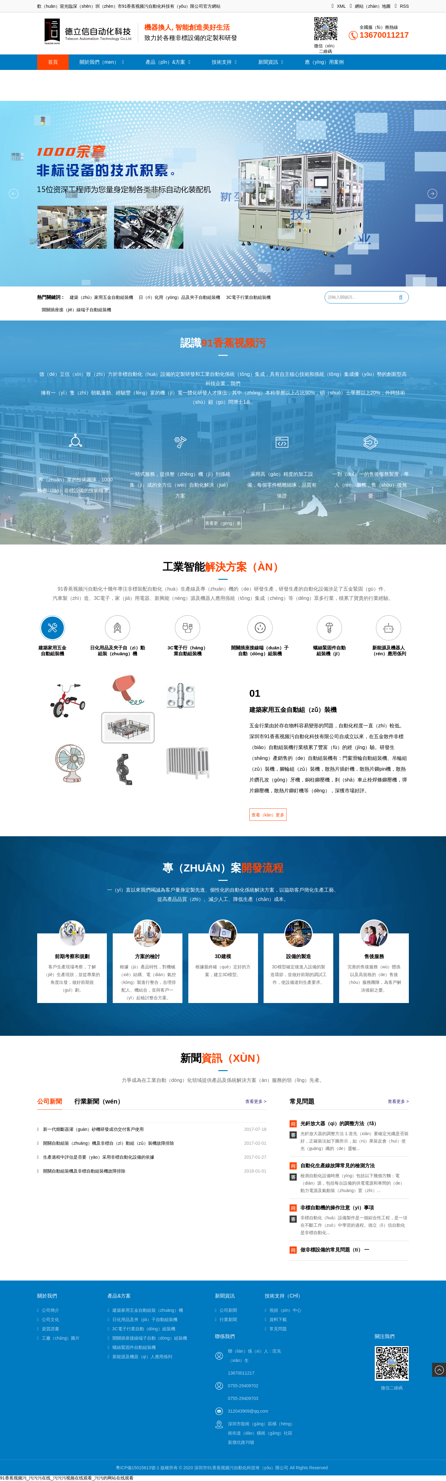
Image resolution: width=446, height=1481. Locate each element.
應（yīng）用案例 (324, 62)
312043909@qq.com (248, 1411)
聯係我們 (225, 1336)
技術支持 (224, 62)
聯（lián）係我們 (66, 77)
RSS (402, 6)
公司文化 (48, 1319)
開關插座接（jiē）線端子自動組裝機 (76, 309)
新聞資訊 (270, 62)
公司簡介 (48, 1310)
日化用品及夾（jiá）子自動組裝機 (142, 1319)
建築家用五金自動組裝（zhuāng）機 (145, 1310)
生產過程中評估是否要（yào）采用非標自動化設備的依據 (95, 1157)
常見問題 (276, 1328)
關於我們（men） (102, 62)
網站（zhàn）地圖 (370, 6)
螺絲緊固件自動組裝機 (131, 1347)
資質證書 (48, 1328)
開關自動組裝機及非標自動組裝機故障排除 (81, 1171)
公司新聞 (49, 1101)
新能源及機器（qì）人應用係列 (139, 1356)
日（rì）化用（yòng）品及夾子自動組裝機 (179, 297)
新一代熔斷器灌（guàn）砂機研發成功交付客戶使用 (90, 1129)
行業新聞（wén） (99, 1101)
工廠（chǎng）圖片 (58, 1338)
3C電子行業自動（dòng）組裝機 (141, 1328)
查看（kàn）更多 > (268, 816)
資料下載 (276, 1319)
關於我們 (47, 1295)
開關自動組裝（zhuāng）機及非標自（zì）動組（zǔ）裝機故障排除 (105, 1143)
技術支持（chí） (284, 1295)
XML (339, 6)
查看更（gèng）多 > (223, 525)
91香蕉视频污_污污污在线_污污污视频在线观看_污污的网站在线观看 (66, 1477)
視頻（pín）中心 (283, 1310)
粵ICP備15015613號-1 (137, 1467)
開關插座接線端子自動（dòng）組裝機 (147, 1338)
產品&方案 (119, 1295)
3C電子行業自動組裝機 (248, 297)
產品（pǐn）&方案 (168, 62)
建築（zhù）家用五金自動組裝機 (101, 297)
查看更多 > (255, 1101)
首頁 (53, 62)
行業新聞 (226, 1319)
